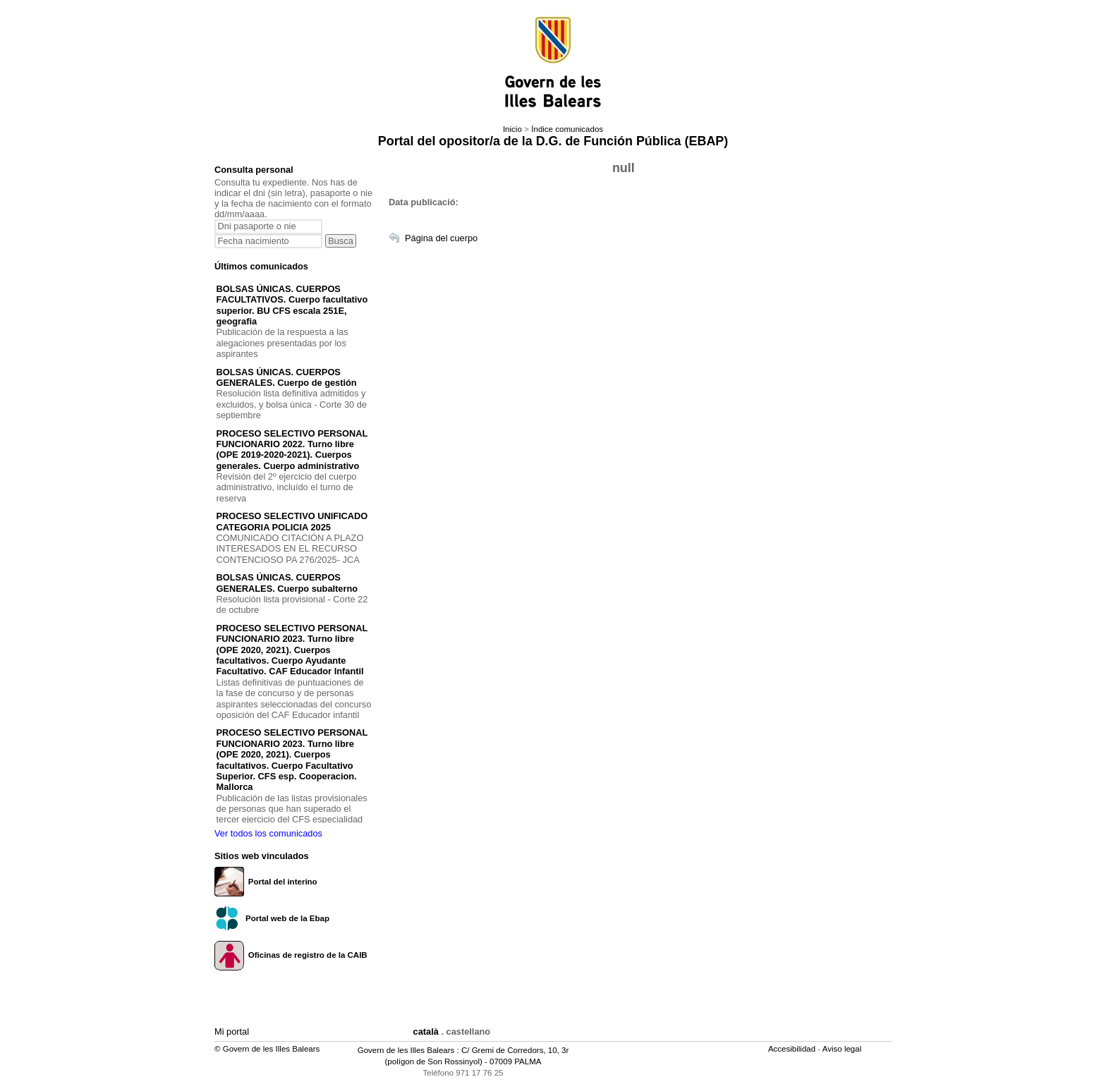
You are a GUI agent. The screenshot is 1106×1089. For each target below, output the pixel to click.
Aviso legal (843, 1049)
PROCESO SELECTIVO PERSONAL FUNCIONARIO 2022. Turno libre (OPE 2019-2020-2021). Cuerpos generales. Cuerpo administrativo (292, 449)
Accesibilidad (793, 1049)
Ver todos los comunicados (268, 833)
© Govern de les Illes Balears (267, 1049)
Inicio (512, 129)
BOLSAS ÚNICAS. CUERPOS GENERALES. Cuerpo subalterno (287, 582)
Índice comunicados (567, 129)
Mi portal (231, 1031)
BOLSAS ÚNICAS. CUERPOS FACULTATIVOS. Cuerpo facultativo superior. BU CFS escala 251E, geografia (292, 305)
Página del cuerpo (441, 238)
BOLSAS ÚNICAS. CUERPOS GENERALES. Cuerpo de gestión (287, 377)
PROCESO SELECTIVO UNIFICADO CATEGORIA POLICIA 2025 (292, 521)
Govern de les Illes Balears (406, 1050)
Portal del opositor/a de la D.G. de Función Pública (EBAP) (553, 141)
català (426, 1031)
